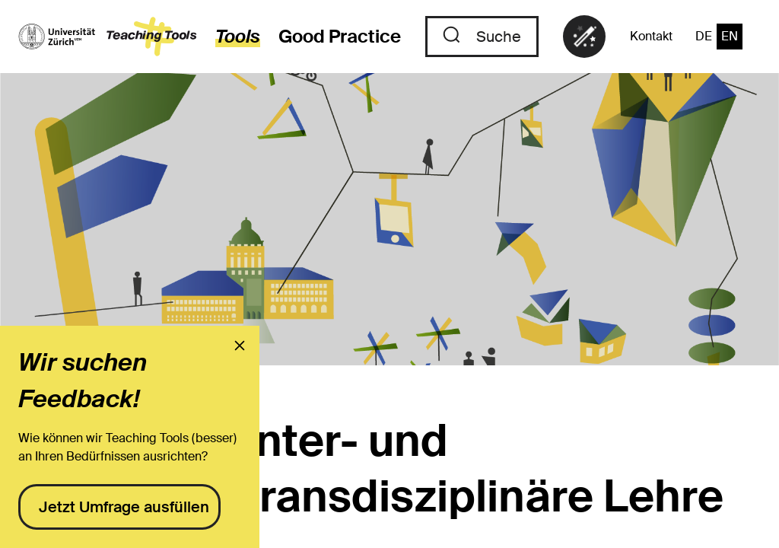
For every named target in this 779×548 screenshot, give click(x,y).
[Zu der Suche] (482, 36)
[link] (584, 36)
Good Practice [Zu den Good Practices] (339, 36)
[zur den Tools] (228, 36)
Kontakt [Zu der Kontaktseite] (651, 36)
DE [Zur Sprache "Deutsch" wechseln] (703, 36)
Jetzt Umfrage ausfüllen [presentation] (124, 507)
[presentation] (239, 345)
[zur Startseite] (107, 36)
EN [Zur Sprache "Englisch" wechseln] (729, 36)
